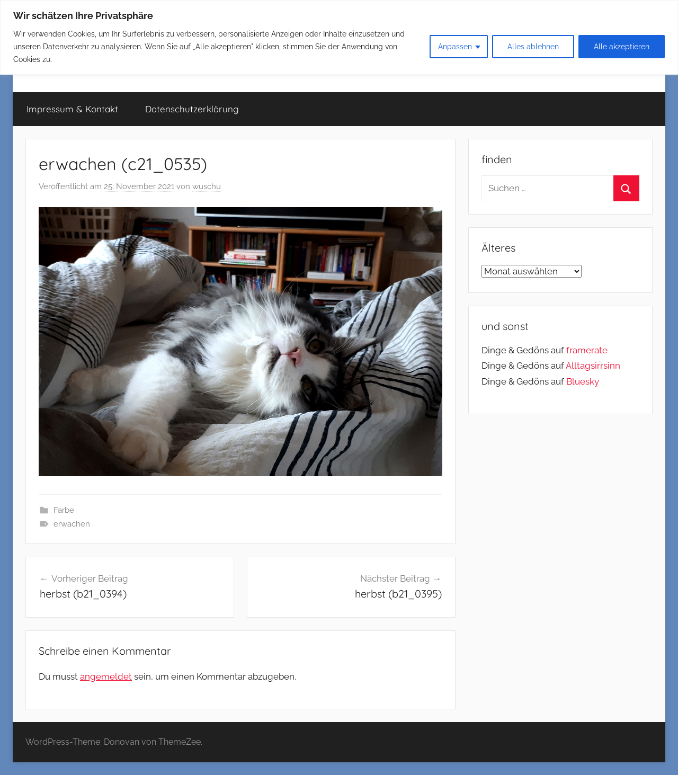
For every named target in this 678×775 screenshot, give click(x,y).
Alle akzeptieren (621, 46)
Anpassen (455, 46)
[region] (339, 37)
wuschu (206, 186)
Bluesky (582, 381)
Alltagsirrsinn (593, 365)
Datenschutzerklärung (192, 108)
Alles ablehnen (533, 46)
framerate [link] (587, 350)
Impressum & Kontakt (72, 108)
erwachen (71, 524)
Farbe (63, 510)
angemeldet (106, 676)
